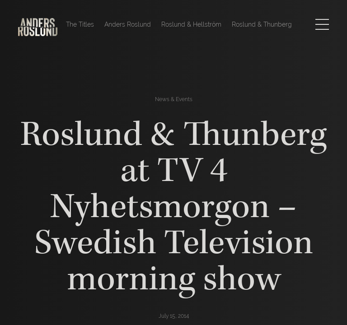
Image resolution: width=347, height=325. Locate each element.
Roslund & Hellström (191, 24)
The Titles (80, 24)
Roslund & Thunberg (262, 24)
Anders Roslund (127, 24)
